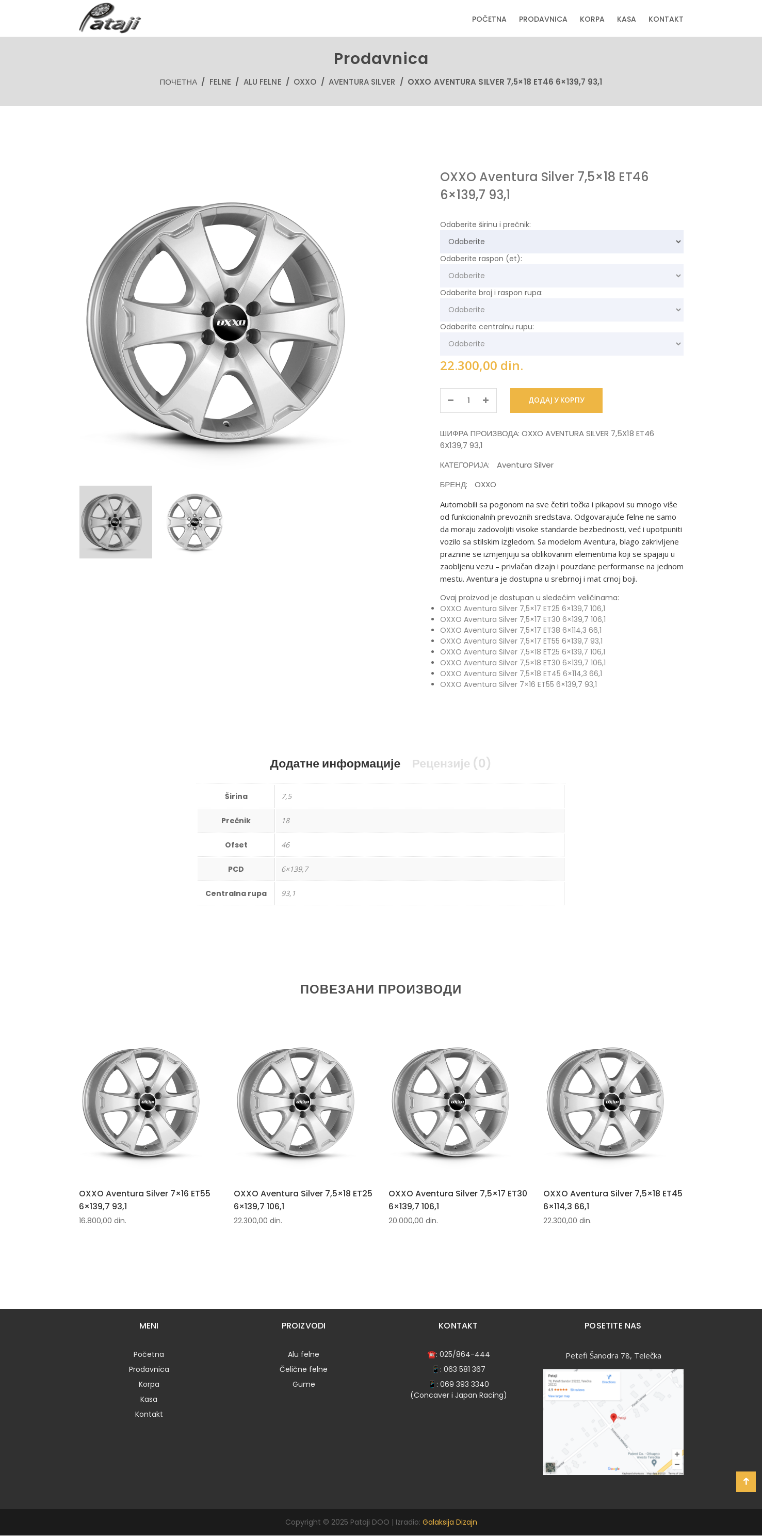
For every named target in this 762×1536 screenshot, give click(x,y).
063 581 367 (464, 1370)
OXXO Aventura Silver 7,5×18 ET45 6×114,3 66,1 (521, 673)
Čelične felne (304, 1370)
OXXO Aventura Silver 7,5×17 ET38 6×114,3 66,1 (521, 630)
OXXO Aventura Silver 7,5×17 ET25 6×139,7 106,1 (522, 608)
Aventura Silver (362, 81)
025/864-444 (465, 1355)
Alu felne (263, 81)
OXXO (305, 81)
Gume (304, 1385)
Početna (489, 19)
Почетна (178, 81)
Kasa (626, 19)
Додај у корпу (560, 400)
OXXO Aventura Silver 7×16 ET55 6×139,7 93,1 (518, 684)
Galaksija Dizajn (450, 1522)
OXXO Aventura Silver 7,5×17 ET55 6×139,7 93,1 (521, 641)
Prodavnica (543, 19)
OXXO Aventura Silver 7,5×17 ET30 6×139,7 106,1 (523, 619)
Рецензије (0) (456, 763)
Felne (220, 81)
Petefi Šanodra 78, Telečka (613, 1356)
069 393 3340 (464, 1385)
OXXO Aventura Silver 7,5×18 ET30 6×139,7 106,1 (523, 663)
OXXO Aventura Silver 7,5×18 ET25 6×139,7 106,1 (522, 652)
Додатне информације (332, 763)
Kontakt (666, 19)
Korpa (592, 19)
